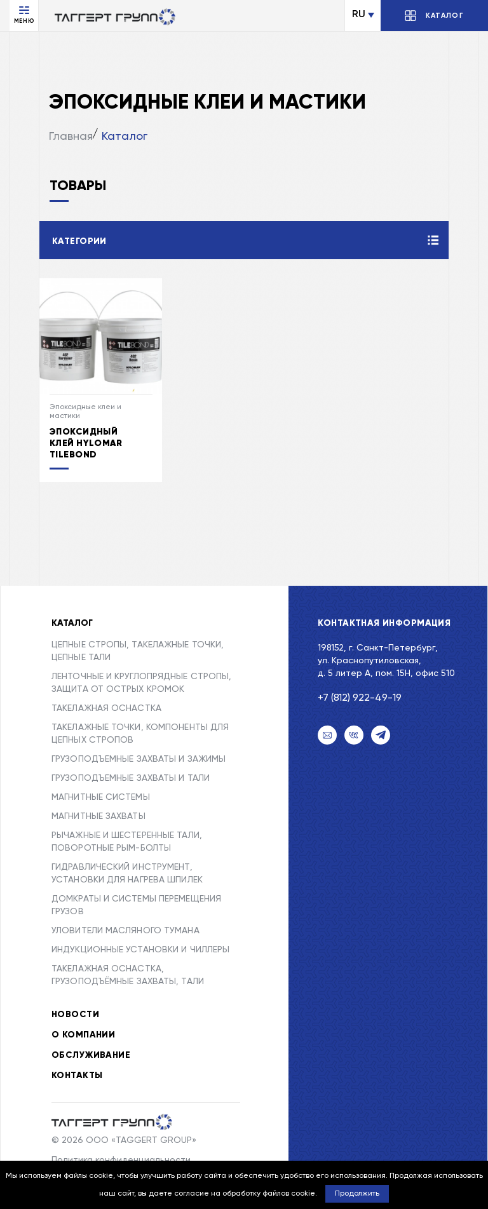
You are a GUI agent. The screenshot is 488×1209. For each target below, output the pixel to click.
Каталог (124, 136)
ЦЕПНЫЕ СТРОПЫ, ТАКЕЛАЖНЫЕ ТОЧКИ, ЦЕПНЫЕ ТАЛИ (137, 651)
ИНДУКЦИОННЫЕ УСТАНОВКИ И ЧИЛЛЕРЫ (140, 949)
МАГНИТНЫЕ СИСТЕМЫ (100, 797)
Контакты (76, 1075)
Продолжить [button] (357, 1194)
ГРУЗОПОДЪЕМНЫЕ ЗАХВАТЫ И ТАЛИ (130, 778)
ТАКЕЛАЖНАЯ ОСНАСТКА (106, 708)
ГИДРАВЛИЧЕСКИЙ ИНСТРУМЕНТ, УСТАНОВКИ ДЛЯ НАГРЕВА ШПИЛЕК (127, 873)
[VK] (353, 735)
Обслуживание (90, 1055)
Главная (71, 136)
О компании (83, 1034)
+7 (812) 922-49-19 (360, 698)
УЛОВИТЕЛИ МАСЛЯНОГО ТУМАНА (125, 930)
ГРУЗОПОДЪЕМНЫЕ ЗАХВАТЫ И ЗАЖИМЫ (138, 759)
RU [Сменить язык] (358, 15)
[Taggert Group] (111, 1122)
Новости (75, 1014)
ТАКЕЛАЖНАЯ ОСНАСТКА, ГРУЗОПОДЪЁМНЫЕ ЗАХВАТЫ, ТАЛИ (127, 975)
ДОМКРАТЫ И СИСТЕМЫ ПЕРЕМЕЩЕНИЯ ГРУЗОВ (136, 905)
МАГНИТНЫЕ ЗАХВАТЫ (98, 816)
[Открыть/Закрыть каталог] (434, 15)
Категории (79, 241)
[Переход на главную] (115, 16)
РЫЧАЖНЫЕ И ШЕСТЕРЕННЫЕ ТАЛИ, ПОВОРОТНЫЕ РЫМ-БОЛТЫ (126, 842)
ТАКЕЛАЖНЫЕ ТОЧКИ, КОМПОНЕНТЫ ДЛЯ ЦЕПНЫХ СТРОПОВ (140, 734)
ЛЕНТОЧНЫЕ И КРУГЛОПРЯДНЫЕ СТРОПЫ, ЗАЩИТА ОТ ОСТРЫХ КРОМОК (141, 683)
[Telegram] (380, 735)
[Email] (327, 735)
